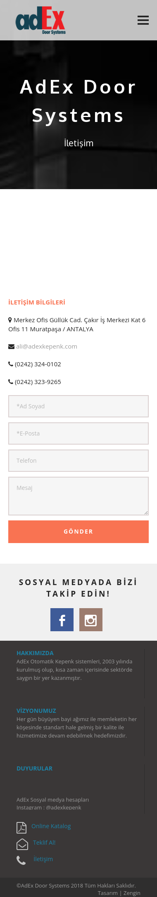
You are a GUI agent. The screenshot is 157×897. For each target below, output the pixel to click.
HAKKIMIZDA (35, 653)
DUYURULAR (34, 768)
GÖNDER (78, 531)
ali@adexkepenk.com (46, 346)
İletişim (43, 859)
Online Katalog (51, 826)
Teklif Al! (44, 842)
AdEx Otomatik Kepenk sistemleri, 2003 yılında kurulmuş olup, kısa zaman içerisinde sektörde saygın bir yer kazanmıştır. (74, 670)
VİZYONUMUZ (36, 710)
